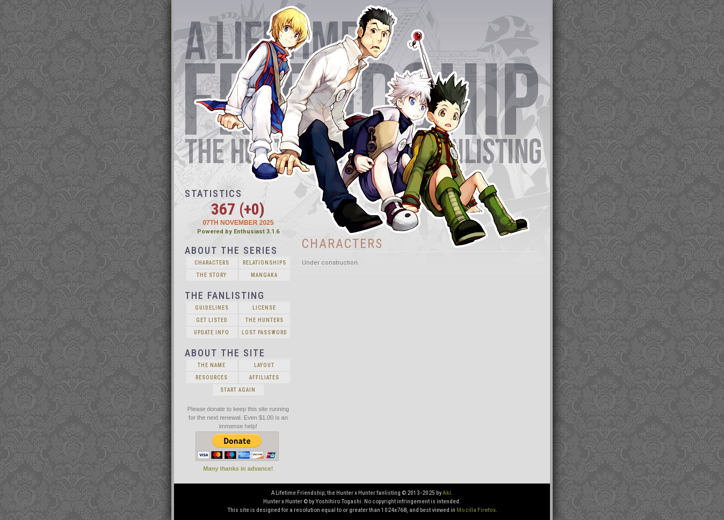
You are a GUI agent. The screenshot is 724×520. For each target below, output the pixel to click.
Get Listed (212, 320)
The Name (212, 365)
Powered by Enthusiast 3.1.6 (238, 231)
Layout (264, 365)
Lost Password (264, 332)
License (264, 308)
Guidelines (212, 308)
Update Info (211, 332)
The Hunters (264, 320)
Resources (212, 377)
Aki (447, 493)
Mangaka (264, 275)
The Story (212, 275)
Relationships (264, 263)
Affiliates (264, 377)
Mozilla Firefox (476, 510)
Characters (211, 263)
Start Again (238, 390)
